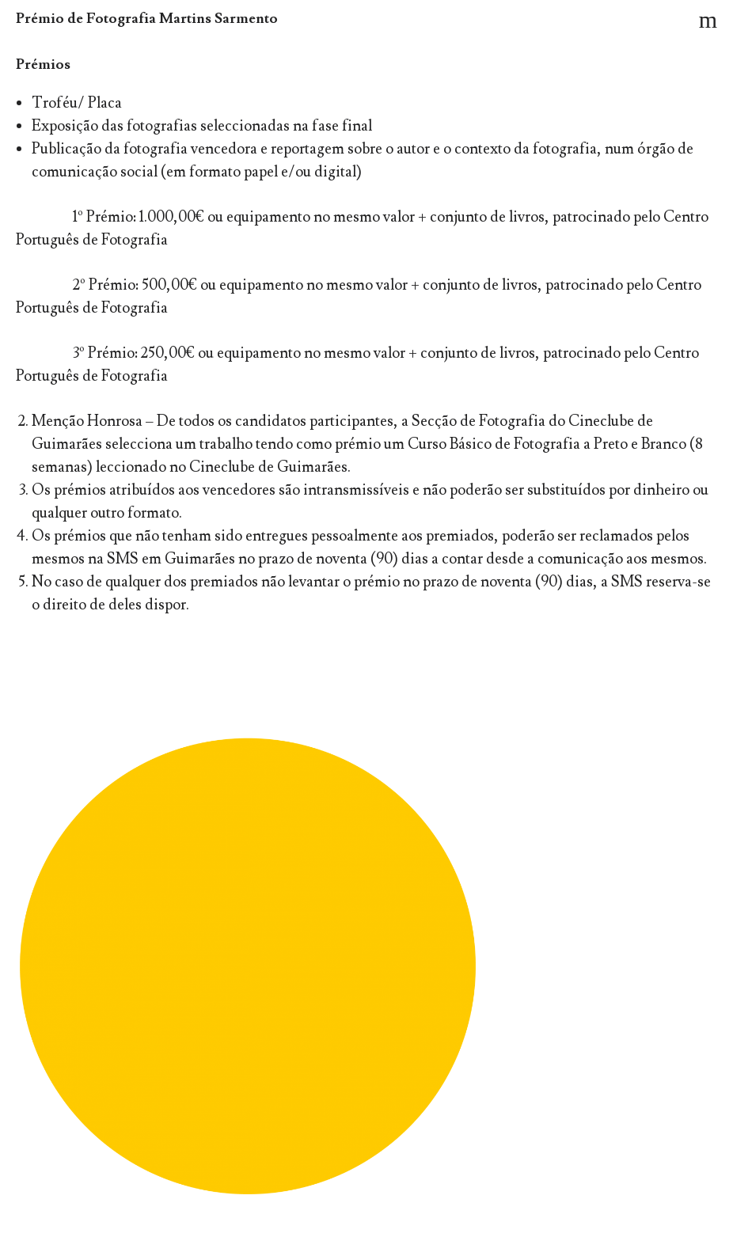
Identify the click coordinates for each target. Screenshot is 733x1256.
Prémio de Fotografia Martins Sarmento (147, 18)
